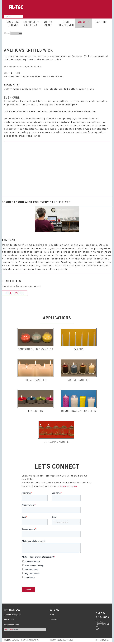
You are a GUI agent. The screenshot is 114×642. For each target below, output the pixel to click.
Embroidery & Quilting (31, 23)
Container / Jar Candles (35, 349)
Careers (101, 21)
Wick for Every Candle (43, 202)
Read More (15, 293)
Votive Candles (79, 380)
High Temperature (67, 23)
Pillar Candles (35, 380)
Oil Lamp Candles (56, 441)
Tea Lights (35, 411)
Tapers (79, 349)
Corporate (54, 610)
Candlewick (8, 629)
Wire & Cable (48, 23)
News (52, 615)
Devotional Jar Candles (78, 411)
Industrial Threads (13, 23)
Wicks (82, 21)
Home (7, 33)
